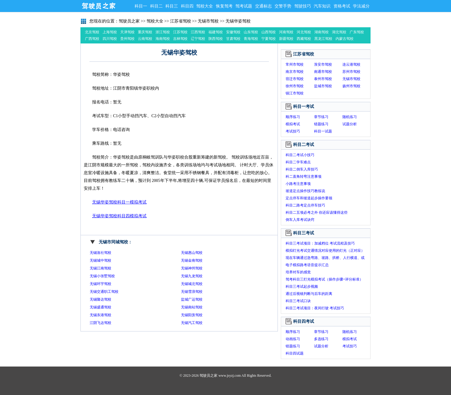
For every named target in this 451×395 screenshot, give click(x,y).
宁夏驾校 (268, 39)
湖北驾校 (339, 32)
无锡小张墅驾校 (102, 276)
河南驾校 (286, 32)
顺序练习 (293, 117)
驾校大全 (204, 6)
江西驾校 (198, 32)
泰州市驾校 (323, 79)
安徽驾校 (233, 32)
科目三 (171, 6)
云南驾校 (145, 39)
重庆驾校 (145, 32)
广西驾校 (92, 39)
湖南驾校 (321, 32)
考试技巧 (293, 131)
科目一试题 (323, 131)
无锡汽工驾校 (191, 323)
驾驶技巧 (302, 6)
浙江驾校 (163, 32)
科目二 (156, 6)
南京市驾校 (295, 72)
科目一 (141, 6)
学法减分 (361, 6)
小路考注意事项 (298, 184)
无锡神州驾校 (191, 268)
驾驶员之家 (98, 6)
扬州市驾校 (351, 86)
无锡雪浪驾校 (191, 292)
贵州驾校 (127, 39)
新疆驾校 (286, 39)
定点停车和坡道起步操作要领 (309, 198)
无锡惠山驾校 (191, 253)
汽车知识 (322, 6)
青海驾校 (251, 39)
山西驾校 (268, 32)
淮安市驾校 (323, 64)
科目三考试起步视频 (302, 286)
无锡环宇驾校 (100, 284)
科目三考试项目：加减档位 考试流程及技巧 (320, 243)
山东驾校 (251, 32)
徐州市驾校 (295, 86)
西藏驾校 (304, 39)
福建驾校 (215, 32)
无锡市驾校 (208, 21)
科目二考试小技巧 (300, 155)
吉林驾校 (180, 39)
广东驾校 (357, 32)
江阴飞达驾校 (100, 323)
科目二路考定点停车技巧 (305, 205)
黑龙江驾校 (323, 39)
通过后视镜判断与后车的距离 (309, 294)
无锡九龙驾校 (191, 276)
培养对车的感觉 (298, 272)
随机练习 (349, 117)
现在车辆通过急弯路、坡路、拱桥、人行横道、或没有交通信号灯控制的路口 (325, 258)
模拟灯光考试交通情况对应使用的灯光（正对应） (325, 250)
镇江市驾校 (295, 93)
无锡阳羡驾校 (191, 315)
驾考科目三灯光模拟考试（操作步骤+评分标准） (324, 279)
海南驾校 (163, 39)
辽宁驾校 (198, 39)
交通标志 (263, 6)
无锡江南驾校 (100, 268)
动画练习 (293, 339)
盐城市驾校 (323, 86)
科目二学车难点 (298, 162)
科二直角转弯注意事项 (304, 176)
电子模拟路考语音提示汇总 (307, 265)
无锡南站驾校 (191, 307)
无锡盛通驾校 (100, 307)
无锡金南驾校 (191, 260)
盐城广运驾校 (191, 299)
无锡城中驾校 (100, 260)
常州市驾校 (295, 64)
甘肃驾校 (233, 39)
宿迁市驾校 (295, 79)
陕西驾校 (215, 39)
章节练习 (321, 117)
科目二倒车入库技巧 (302, 169)
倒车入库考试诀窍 (300, 220)
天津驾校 (127, 32)
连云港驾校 (351, 64)
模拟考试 (293, 124)
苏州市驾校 (351, 72)
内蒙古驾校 (345, 39)
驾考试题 (243, 6)
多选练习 (321, 339)
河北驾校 (304, 32)
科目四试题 (295, 353)
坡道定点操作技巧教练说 (305, 191)
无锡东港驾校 (100, 315)
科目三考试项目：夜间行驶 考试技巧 (315, 308)
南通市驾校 (323, 72)
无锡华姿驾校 (238, 21)
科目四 (187, 6)
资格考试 (341, 6)
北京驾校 (92, 32)
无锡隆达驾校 (100, 299)
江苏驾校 (180, 32)
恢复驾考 (224, 6)
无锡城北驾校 (191, 284)
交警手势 (283, 6)
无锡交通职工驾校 (104, 292)
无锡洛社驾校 (100, 253)
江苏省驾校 (180, 21)
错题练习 (321, 124)
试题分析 (349, 124)
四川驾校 (110, 39)
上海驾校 (110, 32)
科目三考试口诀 (298, 301)
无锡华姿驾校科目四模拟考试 (119, 216)
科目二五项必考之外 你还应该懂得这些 (317, 212)
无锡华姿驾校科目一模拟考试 (119, 202)
